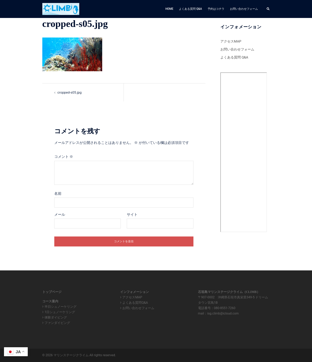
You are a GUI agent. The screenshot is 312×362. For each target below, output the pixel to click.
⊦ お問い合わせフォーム (137, 308)
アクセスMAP (231, 41)
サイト (132, 215)
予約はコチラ (216, 8)
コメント (63, 157)
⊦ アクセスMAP (131, 297)
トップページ (51, 292)
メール (59, 215)
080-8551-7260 (225, 308)
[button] (268, 9)
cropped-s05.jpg (70, 92)
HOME (169, 8)
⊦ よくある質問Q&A (134, 303)
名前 (57, 194)
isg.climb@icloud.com (223, 313)
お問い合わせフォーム (244, 8)
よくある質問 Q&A (190, 8)
